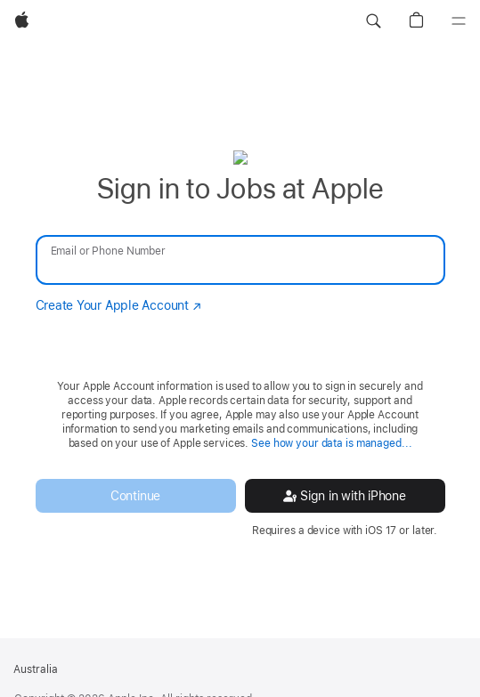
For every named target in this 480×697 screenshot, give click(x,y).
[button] (373, 21)
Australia (35, 669)
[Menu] (458, 21)
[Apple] (22, 21)
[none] (240, 343)
